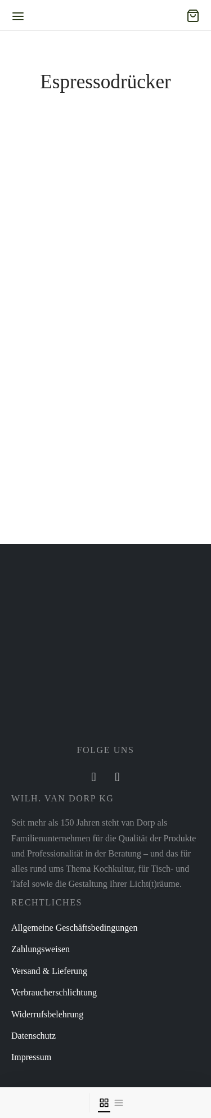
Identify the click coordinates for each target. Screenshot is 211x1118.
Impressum (31, 1057)
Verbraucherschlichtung (54, 992)
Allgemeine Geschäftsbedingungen (74, 927)
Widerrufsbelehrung (47, 1014)
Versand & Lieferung (49, 971)
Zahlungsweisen (40, 949)
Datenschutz (33, 1035)
